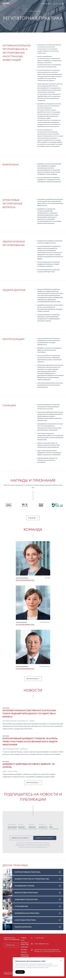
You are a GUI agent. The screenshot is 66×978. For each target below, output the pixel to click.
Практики (33, 11)
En (54, 4)
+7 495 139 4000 (45, 3)
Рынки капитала (23, 927)
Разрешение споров (24, 886)
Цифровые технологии (26, 899)
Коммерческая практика (27, 913)
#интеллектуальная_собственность (15, 721)
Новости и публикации (25, 955)
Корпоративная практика (27, 872)
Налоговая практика (25, 920)
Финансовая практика (26, 893)
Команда (24, 952)
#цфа (4, 771)
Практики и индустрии (25, 943)
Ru (52, 4)
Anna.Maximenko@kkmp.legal (25, 580)
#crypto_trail (12, 771)
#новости (24, 749)
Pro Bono (24, 949)
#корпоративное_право (11, 749)
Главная (23, 937)
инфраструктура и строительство (32, 879)
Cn (57, 4)
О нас (23, 940)
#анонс (32, 721)
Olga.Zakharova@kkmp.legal (25, 624)
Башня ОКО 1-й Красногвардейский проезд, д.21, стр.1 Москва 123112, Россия (47, 950)
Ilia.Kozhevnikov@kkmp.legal (25, 668)
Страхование (21, 906)
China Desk (24, 947)
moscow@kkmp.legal (41, 944)
